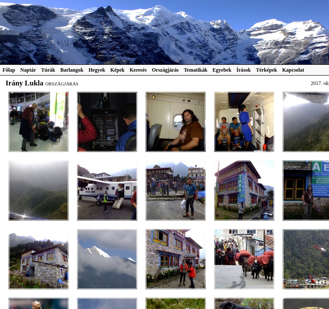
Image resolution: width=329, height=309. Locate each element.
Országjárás (165, 70)
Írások (243, 70)
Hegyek (97, 70)
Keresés (138, 70)
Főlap (9, 70)
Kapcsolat (293, 70)
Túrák (48, 70)
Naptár (28, 70)
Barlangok (72, 70)
